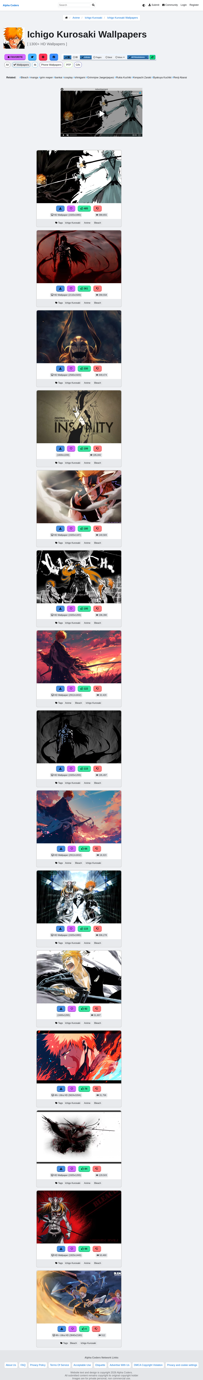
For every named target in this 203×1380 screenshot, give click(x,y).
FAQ (23, 1365)
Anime (76, 17)
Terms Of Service (59, 1365)
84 (84, 1168)
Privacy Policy (38, 1365)
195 (84, 608)
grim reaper (46, 77)
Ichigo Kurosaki (93, 17)
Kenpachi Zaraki (142, 77)
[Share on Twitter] (32, 57)
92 (84, 1008)
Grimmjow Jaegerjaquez (100, 77)
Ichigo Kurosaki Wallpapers (122, 17)
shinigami (79, 77)
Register (194, 5)
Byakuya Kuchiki (162, 77)
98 (84, 1248)
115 (84, 768)
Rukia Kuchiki (123, 77)
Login (184, 5)
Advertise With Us (119, 1365)
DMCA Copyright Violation (148, 1365)
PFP (68, 64)
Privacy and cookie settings (182, 1365)
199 (84, 448)
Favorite (15, 57)
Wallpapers (21, 64)
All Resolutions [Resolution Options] (138, 57)
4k (35, 64)
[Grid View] (67, 57)
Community (170, 5)
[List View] (75, 57)
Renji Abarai (179, 77)
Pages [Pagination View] (97, 57)
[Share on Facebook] (54, 57)
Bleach (24, 77)
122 (84, 688)
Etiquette (100, 1365)
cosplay (68, 77)
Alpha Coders (11, 5)
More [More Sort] (120, 57)
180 (84, 528)
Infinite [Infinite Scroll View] (86, 57)
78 (84, 1088)
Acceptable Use (82, 1365)
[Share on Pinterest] (43, 57)
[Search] (93, 5)
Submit (153, 5)
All (7, 64)
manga (34, 77)
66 (84, 848)
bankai (58, 77)
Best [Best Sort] (109, 57)
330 (84, 368)
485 (84, 208)
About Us (11, 1365)
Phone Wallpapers (51, 64)
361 (84, 288)
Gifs (78, 64)
